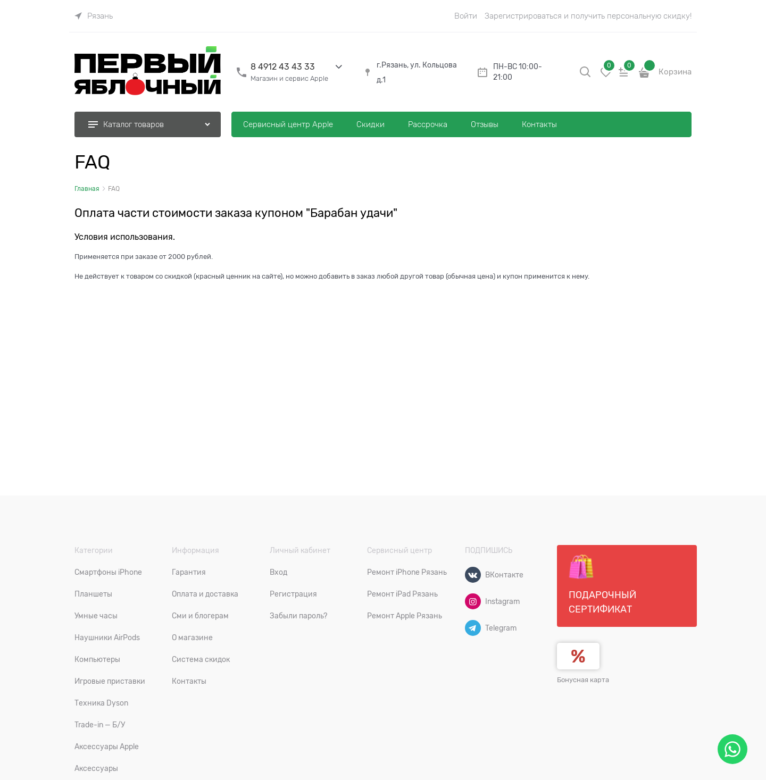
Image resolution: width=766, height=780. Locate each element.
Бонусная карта (583, 680)
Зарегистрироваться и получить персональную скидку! (588, 16)
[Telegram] (473, 628)
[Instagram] (473, 601)
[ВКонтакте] (473, 575)
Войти (465, 16)
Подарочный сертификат (602, 584)
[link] (93, 16)
